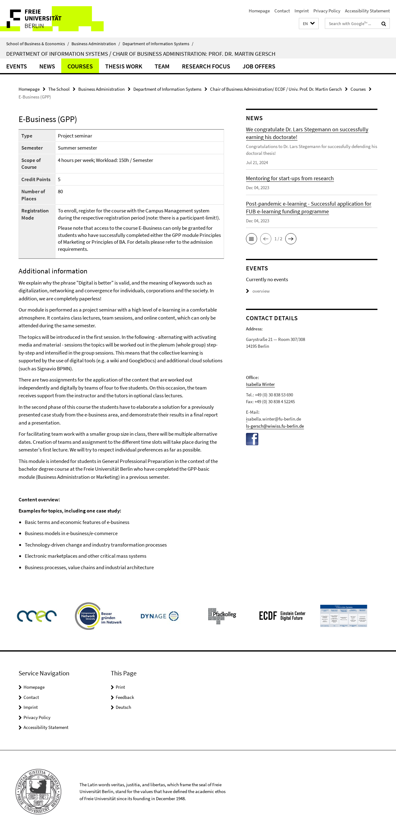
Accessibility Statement (367, 11)
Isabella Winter (260, 384)
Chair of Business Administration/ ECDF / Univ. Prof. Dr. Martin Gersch (276, 89)
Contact (282, 11)
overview (258, 291)
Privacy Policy (326, 11)
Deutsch (123, 707)
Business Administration (95, 43)
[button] (309, 23)
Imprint (302, 11)
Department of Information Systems (158, 43)
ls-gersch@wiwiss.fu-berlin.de (275, 426)
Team (162, 66)
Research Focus (206, 66)
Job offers (259, 66)
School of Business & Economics (37, 43)
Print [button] (120, 687)
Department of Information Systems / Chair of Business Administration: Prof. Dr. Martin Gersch (140, 53)
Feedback (125, 697)
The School (59, 89)
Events (16, 66)
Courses (80, 66)
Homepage (259, 11)
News (47, 66)
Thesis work (123, 66)
